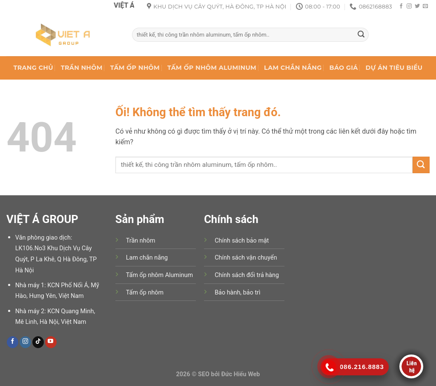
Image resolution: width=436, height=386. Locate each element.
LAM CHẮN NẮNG (292, 67)
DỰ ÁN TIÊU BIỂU (394, 67)
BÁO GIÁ (344, 67)
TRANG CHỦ (33, 67)
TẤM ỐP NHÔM (135, 67)
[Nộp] (361, 35)
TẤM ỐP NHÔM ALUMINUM (211, 67)
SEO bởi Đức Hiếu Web (229, 374)
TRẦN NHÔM (82, 67)
